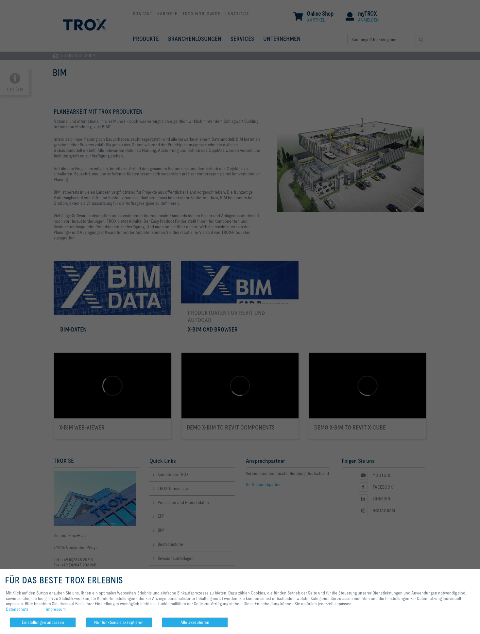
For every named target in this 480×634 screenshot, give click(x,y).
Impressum (56, 609)
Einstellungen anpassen (43, 622)
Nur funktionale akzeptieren (119, 622)
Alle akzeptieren (194, 622)
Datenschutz (17, 609)
